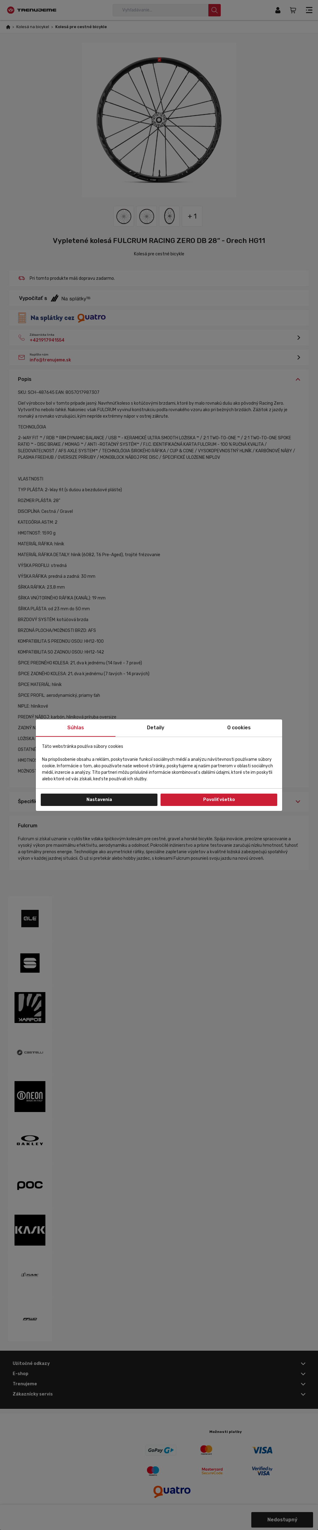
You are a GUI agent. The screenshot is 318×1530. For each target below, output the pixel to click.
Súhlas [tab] (75, 728)
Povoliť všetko (219, 799)
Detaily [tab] (155, 728)
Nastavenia (99, 799)
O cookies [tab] (239, 728)
